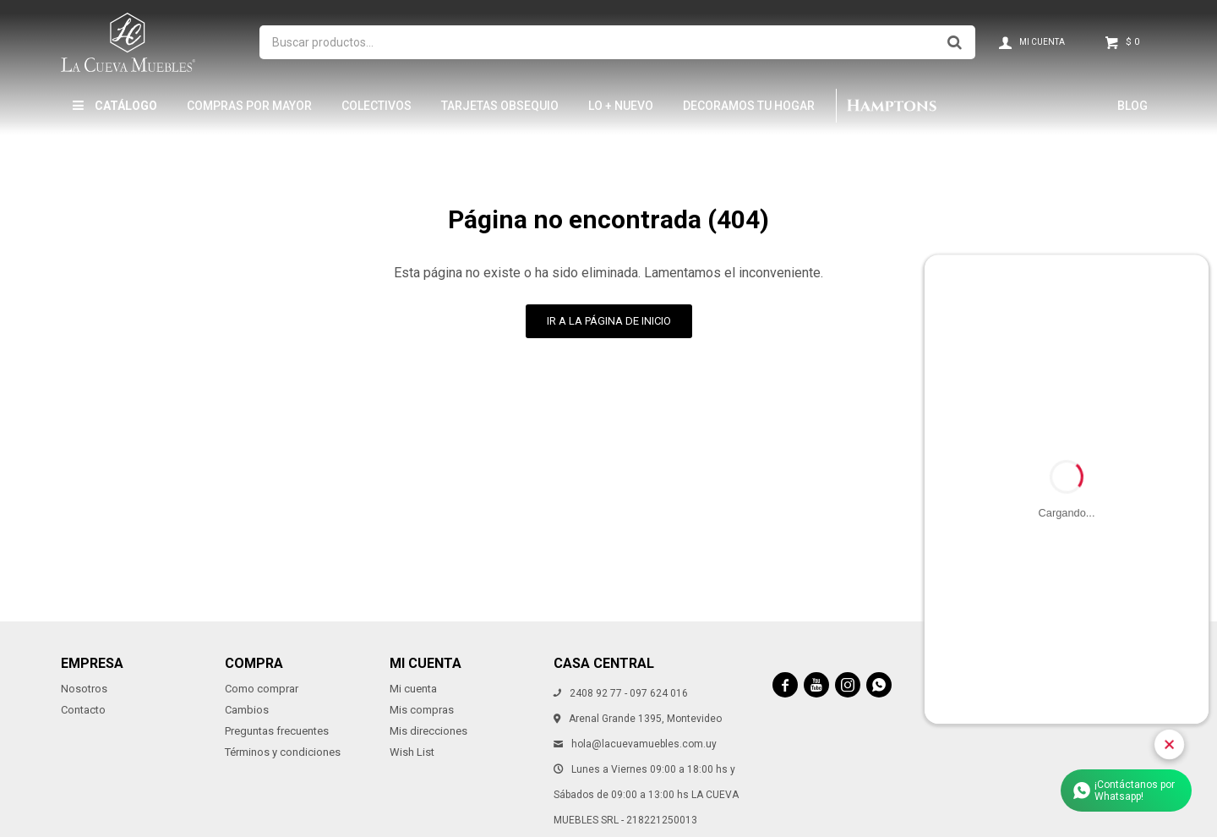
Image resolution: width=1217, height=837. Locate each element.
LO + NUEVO (620, 105)
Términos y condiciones (283, 752)
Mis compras (422, 709)
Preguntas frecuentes (277, 731)
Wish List (412, 752)
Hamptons (891, 106)
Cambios (247, 709)
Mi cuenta (413, 688)
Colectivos (376, 105)
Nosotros (84, 688)
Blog (1132, 105)
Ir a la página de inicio (609, 321)
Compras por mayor (249, 105)
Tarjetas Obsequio (500, 105)
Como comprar (261, 688)
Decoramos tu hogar (749, 105)
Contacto (83, 709)
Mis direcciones (428, 731)
